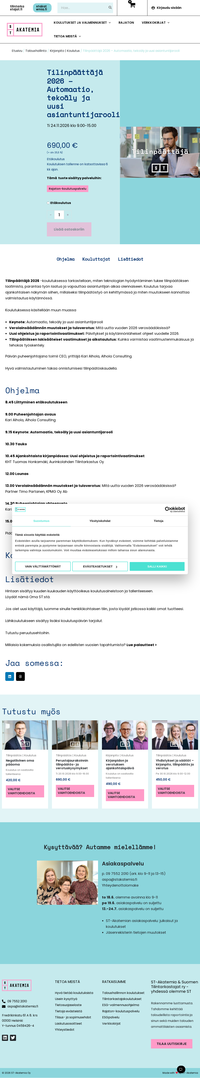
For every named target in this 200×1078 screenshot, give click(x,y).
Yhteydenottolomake (120, 885)
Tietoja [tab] (158, 520)
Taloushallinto (36, 50)
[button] (18, 7)
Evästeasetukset (100, 566)
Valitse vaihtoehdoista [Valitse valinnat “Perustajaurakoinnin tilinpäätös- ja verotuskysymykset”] (71, 791)
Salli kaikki (157, 566)
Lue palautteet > (142, 644)
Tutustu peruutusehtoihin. (27, 632)
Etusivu (17, 50)
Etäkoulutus (60, 203)
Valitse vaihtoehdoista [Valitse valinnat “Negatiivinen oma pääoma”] (21, 791)
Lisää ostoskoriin (69, 229)
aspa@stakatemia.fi (119, 879)
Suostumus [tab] (41, 520)
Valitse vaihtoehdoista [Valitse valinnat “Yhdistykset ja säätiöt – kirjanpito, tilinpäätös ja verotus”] (171, 791)
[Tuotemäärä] (59, 214)
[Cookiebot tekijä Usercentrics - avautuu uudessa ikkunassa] (168, 510)
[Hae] (110, 8)
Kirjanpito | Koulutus (65, 50)
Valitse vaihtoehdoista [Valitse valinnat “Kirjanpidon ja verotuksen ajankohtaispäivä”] (121, 795)
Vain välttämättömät (43, 566)
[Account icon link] (173, 8)
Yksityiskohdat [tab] (99, 520)
